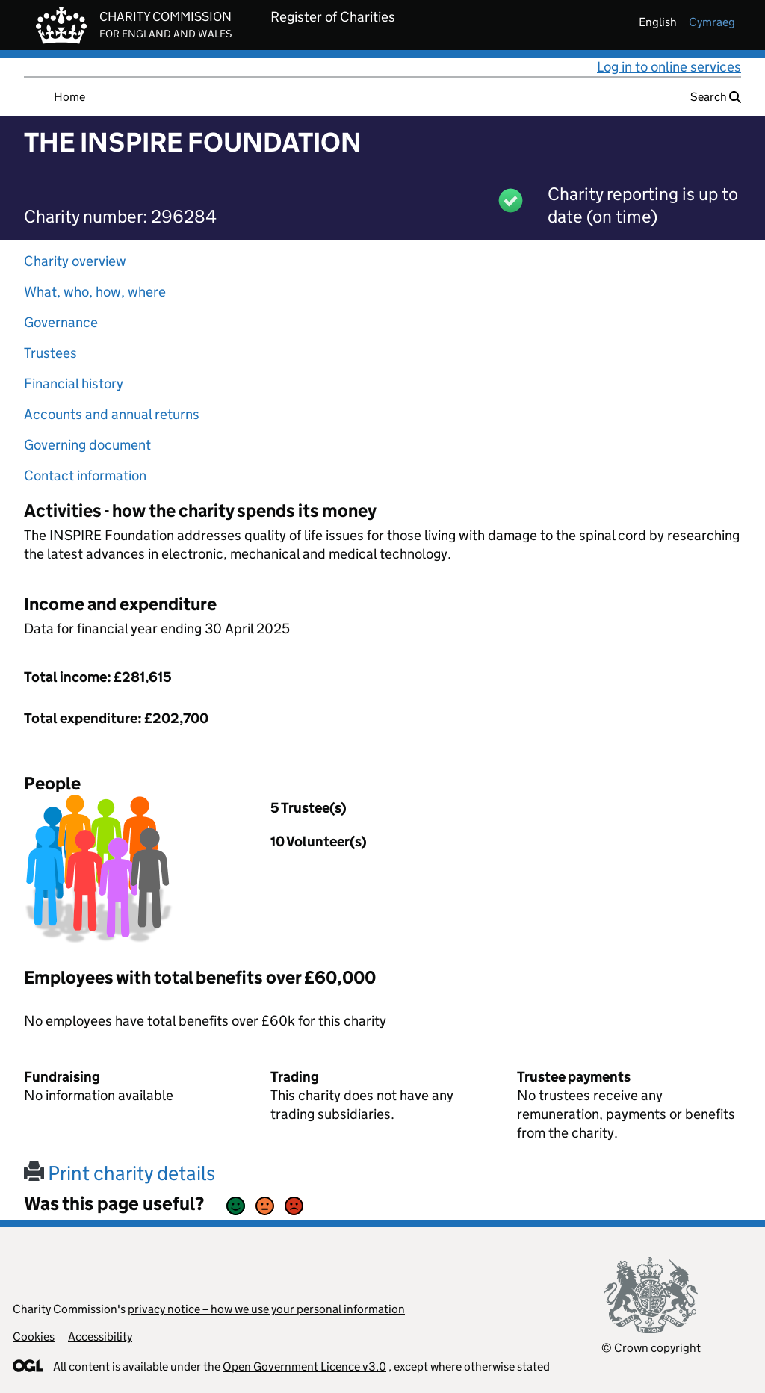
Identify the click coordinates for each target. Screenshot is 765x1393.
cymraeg (712, 22)
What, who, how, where (95, 291)
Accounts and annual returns (111, 414)
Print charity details (119, 1173)
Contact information (85, 475)
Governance (61, 322)
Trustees (50, 353)
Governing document (87, 444)
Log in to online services (669, 66)
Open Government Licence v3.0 (304, 1366)
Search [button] (715, 97)
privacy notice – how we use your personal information (266, 1309)
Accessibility (100, 1337)
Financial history (73, 383)
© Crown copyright (651, 1348)
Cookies (34, 1337)
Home (69, 97)
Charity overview (75, 261)
